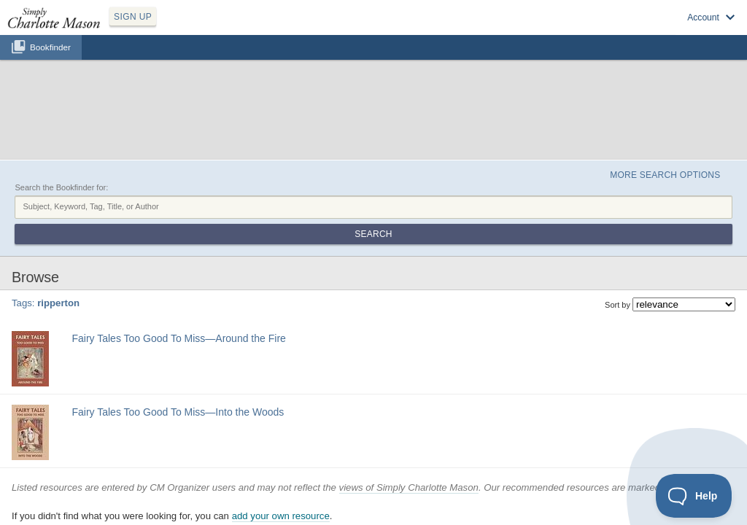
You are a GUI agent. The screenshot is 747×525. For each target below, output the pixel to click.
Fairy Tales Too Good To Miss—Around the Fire (174, 241)
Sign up (529, 30)
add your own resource (281, 441)
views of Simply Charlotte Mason (409, 412)
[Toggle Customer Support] (694, 496)
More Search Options (650, 103)
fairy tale (122, 258)
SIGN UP (201, 28)
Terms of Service (403, 494)
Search (685, 137)
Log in (572, 30)
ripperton (157, 258)
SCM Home (289, 494)
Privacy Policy (341, 494)
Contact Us (459, 494)
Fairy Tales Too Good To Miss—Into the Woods (173, 325)
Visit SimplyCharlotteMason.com (658, 30)
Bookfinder (50, 63)
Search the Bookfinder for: (61, 118)
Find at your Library (97, 293)
